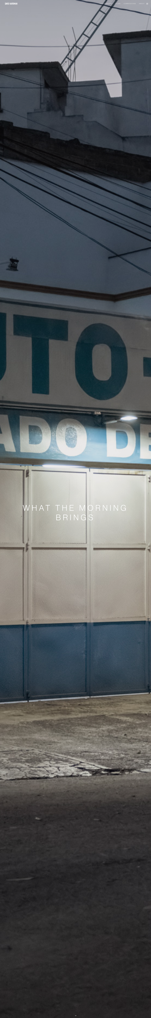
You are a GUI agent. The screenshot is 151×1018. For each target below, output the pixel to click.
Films (118, 3)
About (142, 3)
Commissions (130, 3)
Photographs (106, 3)
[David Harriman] (9, 4)
